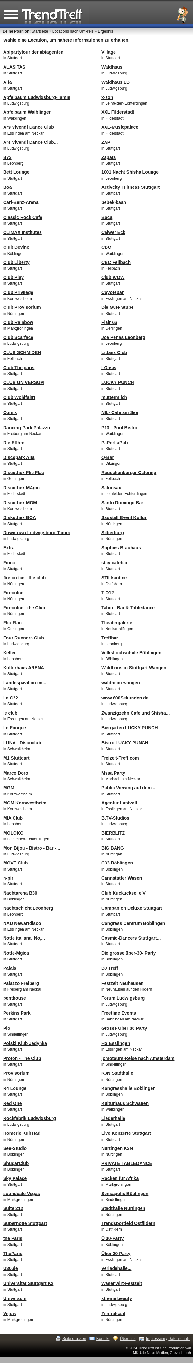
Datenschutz (179, 1338)
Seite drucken (74, 1338)
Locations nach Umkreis (73, 31)
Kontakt (103, 1338)
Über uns (128, 1338)
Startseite (40, 31)
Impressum (155, 1338)
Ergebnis (105, 31)
